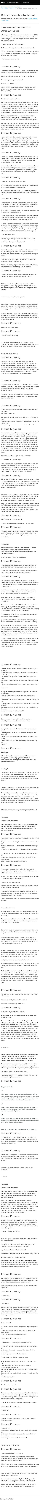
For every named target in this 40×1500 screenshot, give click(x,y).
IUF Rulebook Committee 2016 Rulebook (16, 2)
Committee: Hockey (7, 9)
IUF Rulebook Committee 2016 (10, 7)
